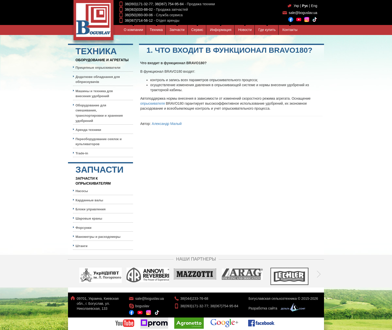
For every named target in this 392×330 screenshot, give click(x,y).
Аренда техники (88, 130)
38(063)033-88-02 (139, 9)
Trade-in (82, 153)
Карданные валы (89, 200)
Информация (221, 30)
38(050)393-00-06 (139, 15)
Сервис (197, 30)
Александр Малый (167, 124)
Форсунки (84, 228)
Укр (296, 6)
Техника (156, 30)
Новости (245, 30)
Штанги (82, 246)
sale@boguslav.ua (303, 13)
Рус (305, 6)
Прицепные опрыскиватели (98, 67)
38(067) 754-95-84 (169, 4)
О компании (133, 30)
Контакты (289, 30)
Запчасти (177, 30)
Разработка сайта (275, 308)
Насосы (82, 191)
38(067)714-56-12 (139, 20)
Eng (314, 6)
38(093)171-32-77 (139, 4)
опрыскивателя (152, 103)
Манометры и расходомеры (98, 237)
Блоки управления (91, 209)
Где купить (267, 30)
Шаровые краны (89, 218)
